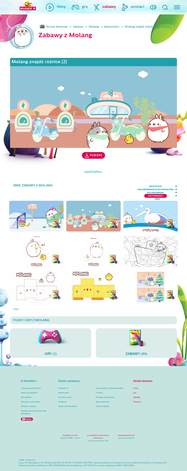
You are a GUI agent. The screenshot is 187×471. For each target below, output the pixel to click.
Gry (134, 384)
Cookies (99, 384)
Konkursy (62, 393)
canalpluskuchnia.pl (126, 426)
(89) (136, 334)
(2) (51, 334)
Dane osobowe (102, 393)
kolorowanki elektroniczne (99, 186)
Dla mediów (26, 388)
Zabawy (136, 388)
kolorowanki (130, 186)
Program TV (63, 379)
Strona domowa (56, 26)
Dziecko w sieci (65, 388)
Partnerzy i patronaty (30, 393)
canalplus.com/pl (70, 426)
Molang (94, 26)
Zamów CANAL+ (103, 398)
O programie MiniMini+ (31, 379)
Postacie (137, 393)
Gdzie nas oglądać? (29, 384)
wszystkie (69, 186)
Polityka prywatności (105, 388)
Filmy (135, 379)
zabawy (78, 26)
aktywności (111, 26)
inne (174, 186)
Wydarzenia (63, 384)
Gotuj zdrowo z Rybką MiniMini (109, 379)
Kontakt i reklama (28, 398)
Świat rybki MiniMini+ (67, 398)
